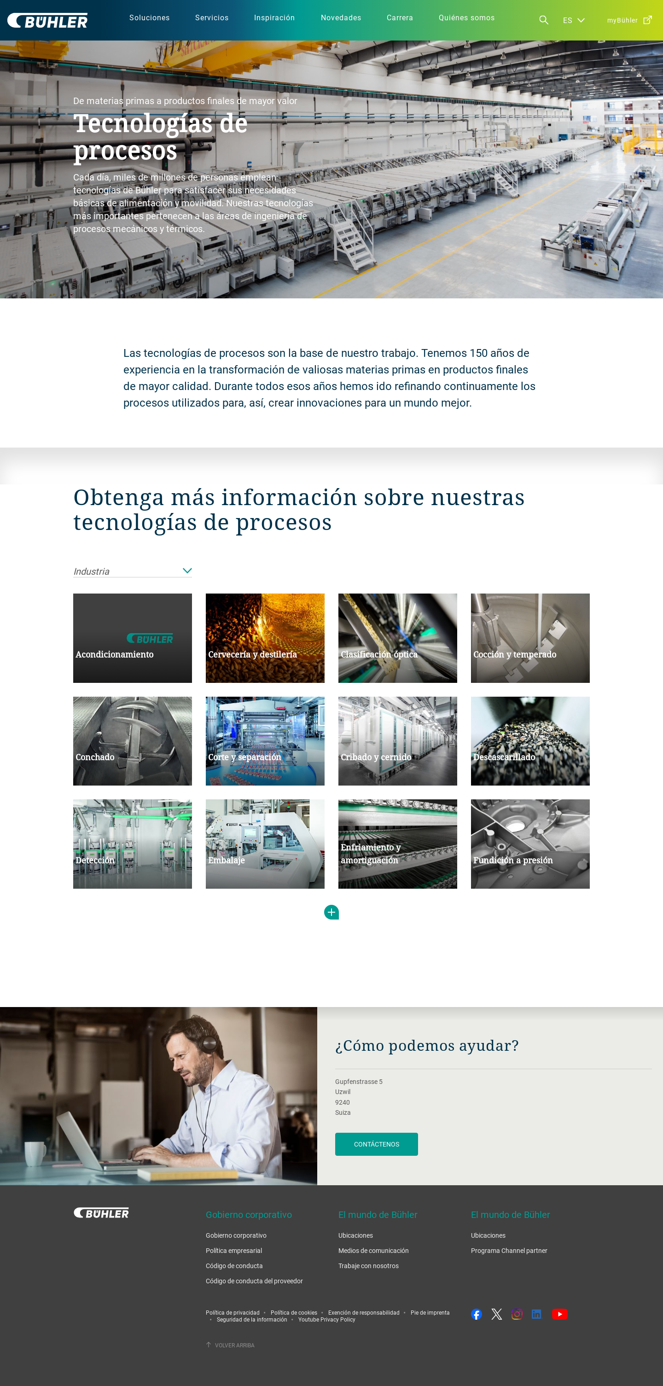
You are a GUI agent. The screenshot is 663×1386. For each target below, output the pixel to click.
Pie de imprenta (430, 1312)
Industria (132, 571)
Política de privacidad (233, 1312)
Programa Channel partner (509, 1250)
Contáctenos (376, 1144)
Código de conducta (234, 1265)
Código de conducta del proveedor (254, 1280)
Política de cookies (294, 1312)
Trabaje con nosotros (368, 1265)
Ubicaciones (355, 1235)
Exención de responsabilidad (364, 1312)
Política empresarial (234, 1250)
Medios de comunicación (373, 1250)
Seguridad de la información (252, 1319)
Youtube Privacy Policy (326, 1319)
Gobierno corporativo (236, 1235)
